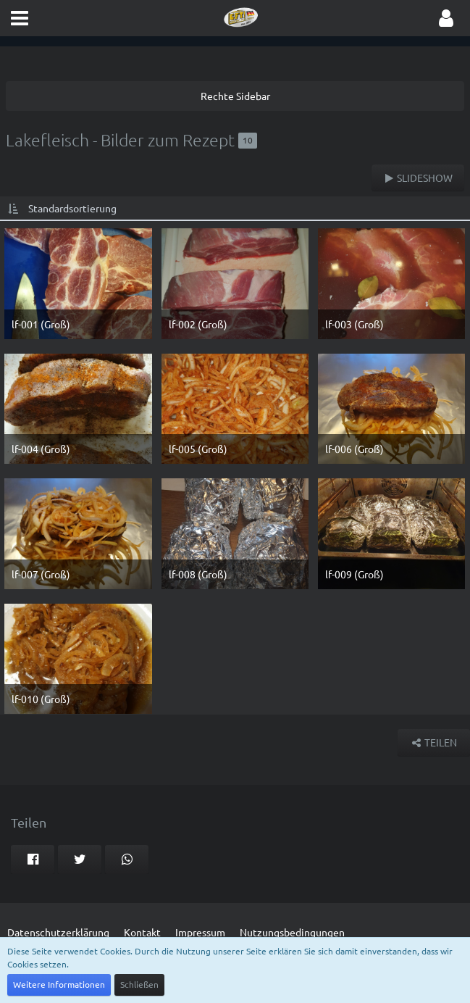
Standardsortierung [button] (72, 208)
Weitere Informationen (59, 984)
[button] (19, 18)
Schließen (139, 984)
